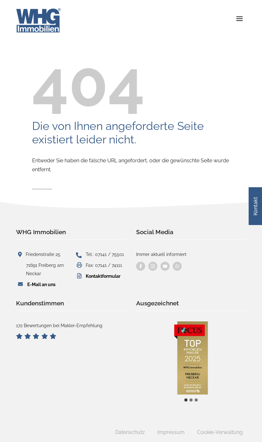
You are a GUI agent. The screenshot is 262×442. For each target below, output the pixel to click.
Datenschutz (130, 432)
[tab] (186, 400)
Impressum (171, 432)
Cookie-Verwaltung (220, 432)
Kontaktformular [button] (103, 276)
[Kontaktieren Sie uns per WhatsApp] (177, 266)
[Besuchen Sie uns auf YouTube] (165, 266)
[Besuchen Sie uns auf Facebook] (140, 266)
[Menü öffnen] (239, 15)
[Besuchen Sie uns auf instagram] (152, 266)
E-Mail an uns (41, 284)
